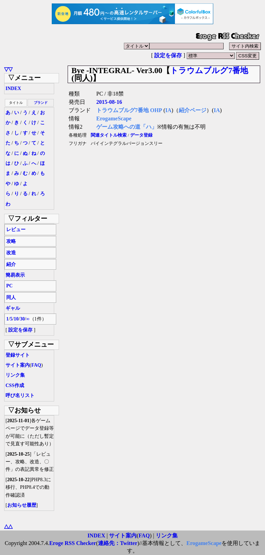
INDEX (13, 88)
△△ (8, 526)
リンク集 (15, 375)
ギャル (13, 308)
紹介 (11, 264)
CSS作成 (15, 385)
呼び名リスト (20, 395)
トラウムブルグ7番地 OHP (129, 110)
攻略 (11, 241)
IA (168, 110)
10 (16, 318)
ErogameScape (113, 118)
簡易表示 (15, 275)
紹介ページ (192, 110)
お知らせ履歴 (21, 505)
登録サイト (18, 355)
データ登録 (141, 135)
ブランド (41, 103)
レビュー (16, 229)
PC (9, 285)
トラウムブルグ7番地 (209, 70)
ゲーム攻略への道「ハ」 (126, 127)
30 (22, 318)
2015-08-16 (109, 102)
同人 (11, 297)
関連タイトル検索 (109, 135)
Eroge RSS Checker (72, 543)
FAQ (36, 365)
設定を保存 (168, 55)
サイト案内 (18, 365)
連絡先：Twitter (117, 543)
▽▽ (8, 69)
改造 (11, 252)
